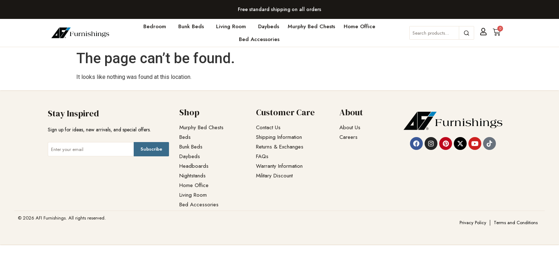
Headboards (194, 166)
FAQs (262, 156)
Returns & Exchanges (279, 147)
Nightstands (192, 176)
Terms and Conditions (516, 222)
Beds (185, 137)
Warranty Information (279, 166)
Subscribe (151, 149)
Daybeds (268, 26)
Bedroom (156, 26)
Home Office (361, 26)
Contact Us (268, 127)
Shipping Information (279, 137)
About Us (349, 127)
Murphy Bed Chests (311, 26)
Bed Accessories (261, 39)
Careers (348, 137)
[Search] (466, 33)
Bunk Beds (192, 26)
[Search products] (434, 33)
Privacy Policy (473, 222)
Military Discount (274, 176)
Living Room (233, 26)
